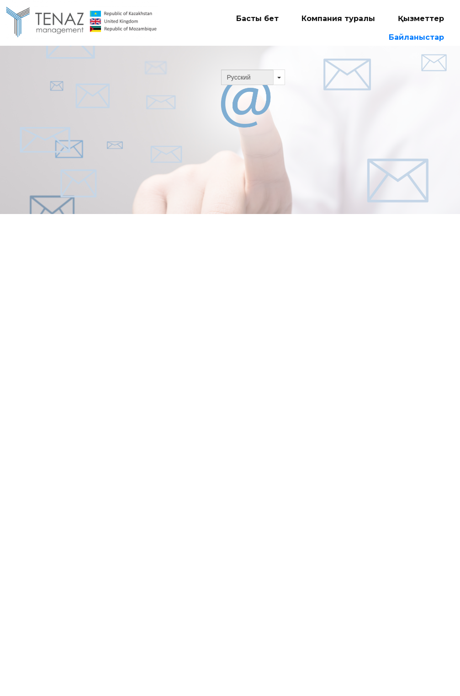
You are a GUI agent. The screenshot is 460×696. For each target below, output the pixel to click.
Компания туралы (338, 18)
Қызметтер (421, 18)
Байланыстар (416, 37)
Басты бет (257, 18)
